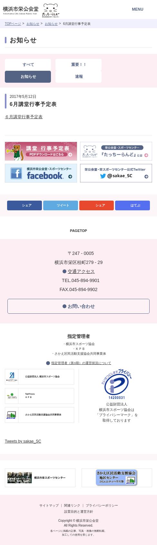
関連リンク (72, 505)
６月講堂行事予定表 (24, 116)
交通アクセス (81, 271)
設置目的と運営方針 (78, 511)
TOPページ (13, 24)
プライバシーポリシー (102, 505)
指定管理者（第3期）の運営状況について (81, 363)
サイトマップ (49, 505)
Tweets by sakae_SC (23, 441)
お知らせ (32, 24)
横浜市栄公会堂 (39, 11)
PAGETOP (78, 231)
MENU (137, 9)
